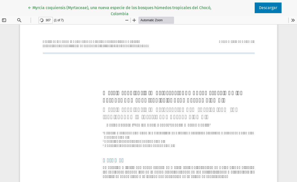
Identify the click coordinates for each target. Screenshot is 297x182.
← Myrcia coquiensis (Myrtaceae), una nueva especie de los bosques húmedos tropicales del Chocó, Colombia (119, 10)
